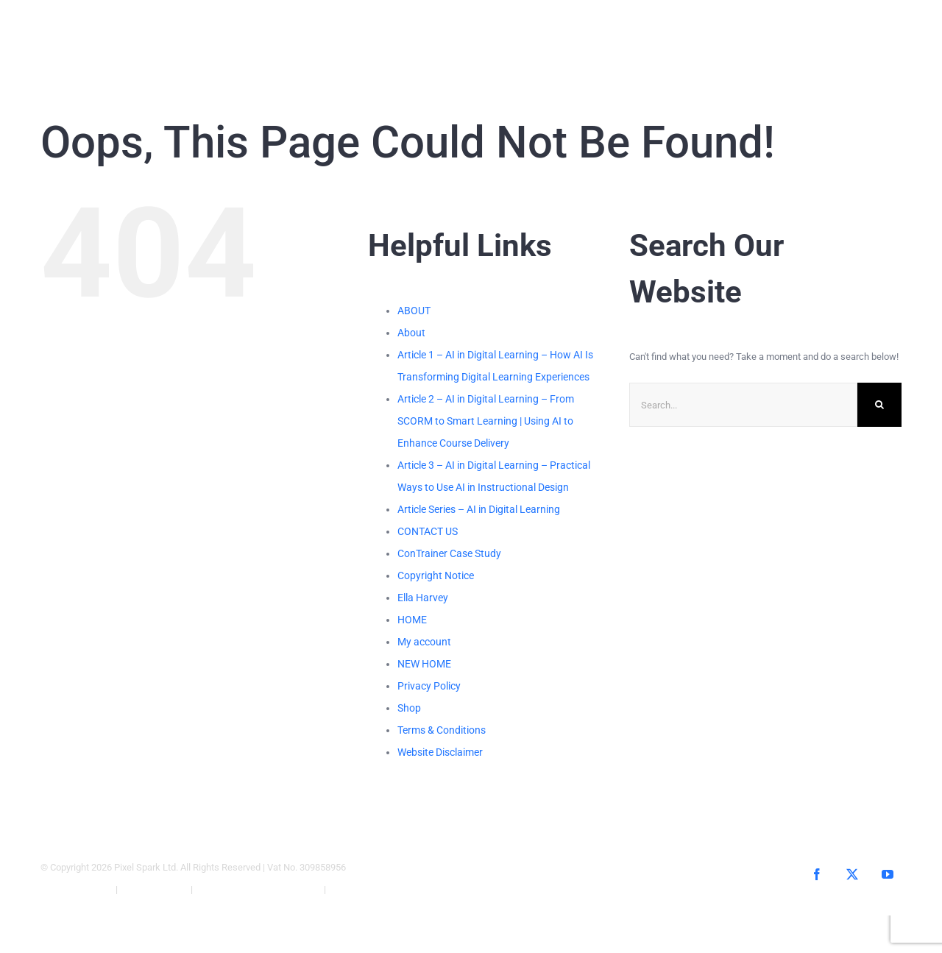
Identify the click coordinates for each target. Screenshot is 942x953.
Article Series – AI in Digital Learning (478, 509)
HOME (412, 620)
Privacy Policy (429, 686)
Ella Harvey (422, 597)
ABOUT (414, 310)
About (411, 333)
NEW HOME (424, 664)
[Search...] (743, 405)
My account (424, 642)
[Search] (879, 405)
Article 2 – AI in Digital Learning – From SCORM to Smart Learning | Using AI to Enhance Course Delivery (485, 421)
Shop (409, 708)
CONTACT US (427, 531)
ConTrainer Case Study (449, 553)
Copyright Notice (435, 575)
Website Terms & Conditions (258, 889)
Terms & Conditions (441, 730)
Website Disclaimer (440, 752)
